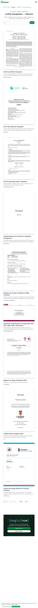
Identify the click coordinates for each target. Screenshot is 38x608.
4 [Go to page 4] (12, 501)
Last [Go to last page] (26, 501)
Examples (19, 7)
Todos (8, 7)
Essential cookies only (6, 606)
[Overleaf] (5, 2)
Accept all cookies (16, 606)
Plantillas (13, 7)
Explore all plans (19, 531)
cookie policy (15, 604)
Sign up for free (19, 528)
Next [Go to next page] (21, 501)
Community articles (26, 7)
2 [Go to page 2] (7, 501)
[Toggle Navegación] (36, 2)
